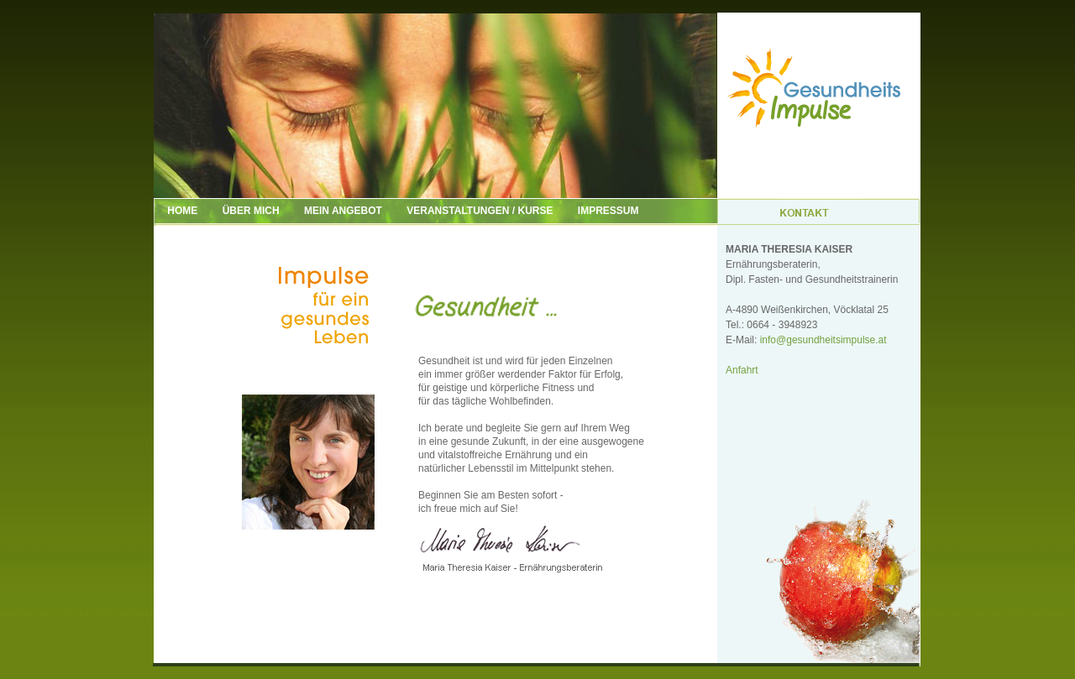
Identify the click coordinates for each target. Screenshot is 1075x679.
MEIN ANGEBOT (343, 211)
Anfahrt (742, 370)
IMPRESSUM (608, 211)
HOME (172, 211)
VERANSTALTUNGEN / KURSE (479, 211)
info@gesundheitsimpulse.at (823, 340)
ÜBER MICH (251, 211)
